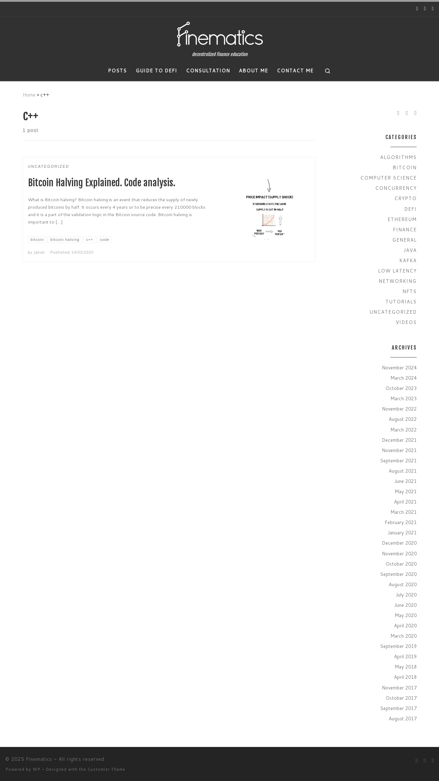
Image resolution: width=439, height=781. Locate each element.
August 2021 (403, 470)
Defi (410, 208)
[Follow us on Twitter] (425, 9)
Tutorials (401, 301)
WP (36, 769)
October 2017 (401, 697)
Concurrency (396, 188)
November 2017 (399, 687)
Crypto (405, 198)
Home (29, 94)
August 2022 (403, 419)
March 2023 (403, 398)
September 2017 (398, 708)
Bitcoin (405, 167)
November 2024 (399, 367)
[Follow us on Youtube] (417, 9)
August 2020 (403, 584)
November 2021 (399, 450)
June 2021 (405, 481)
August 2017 (403, 718)
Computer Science (388, 177)
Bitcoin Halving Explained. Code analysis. (101, 183)
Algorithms (398, 157)
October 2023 (401, 388)
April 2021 (405, 501)
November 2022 (399, 408)
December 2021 (399, 439)
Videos (406, 322)
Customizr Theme (106, 769)
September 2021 (398, 460)
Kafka (408, 260)
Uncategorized (393, 311)
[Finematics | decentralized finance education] (219, 34)
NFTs (409, 291)
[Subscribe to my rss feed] (433, 9)
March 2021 (403, 511)
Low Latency (397, 270)
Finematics (39, 759)
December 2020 (399, 542)
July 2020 (406, 594)
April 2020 (405, 625)
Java (410, 250)
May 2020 (406, 615)
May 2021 (406, 491)
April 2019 (405, 656)
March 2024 (403, 377)
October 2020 (401, 563)
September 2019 (398, 646)
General (404, 239)
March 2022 (403, 429)
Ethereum (402, 219)
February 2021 (401, 522)
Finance (405, 229)
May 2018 (406, 666)
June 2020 (405, 604)
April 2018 (405, 676)
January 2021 (402, 532)
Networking (398, 280)
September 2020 (398, 574)
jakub (39, 252)
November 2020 (399, 553)
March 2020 (403, 635)
